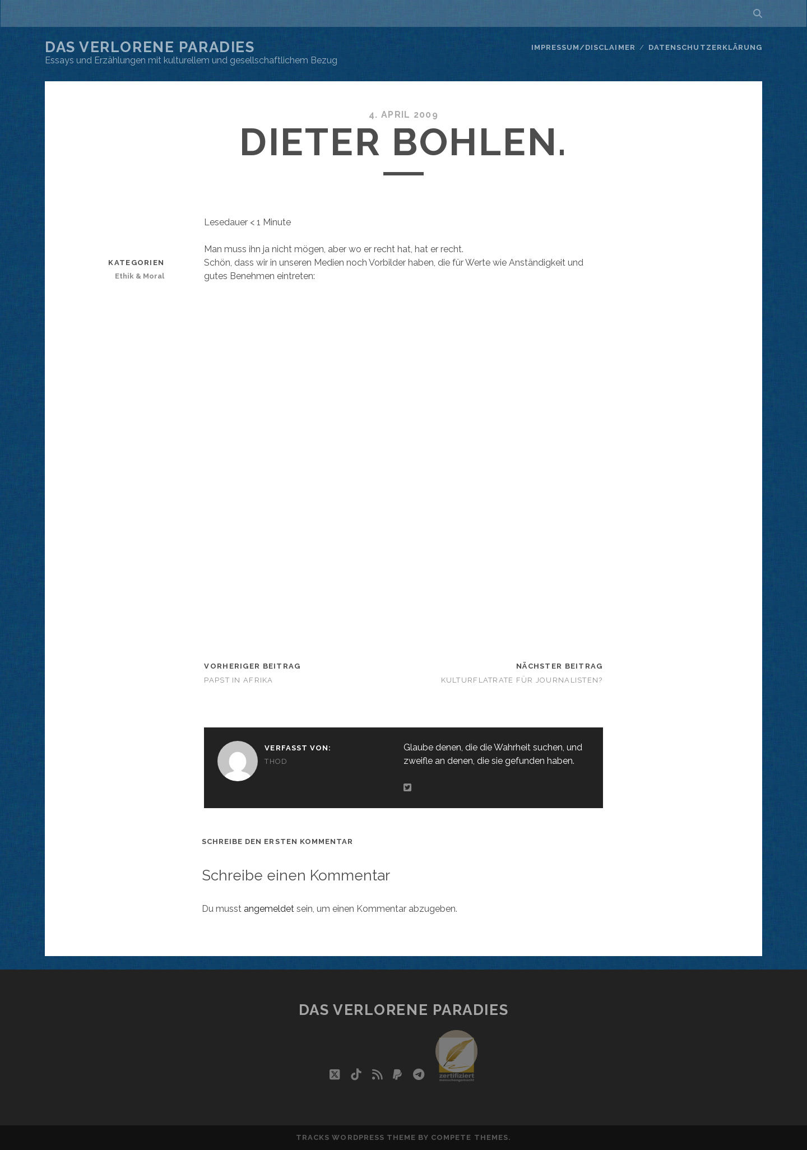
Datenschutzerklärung (705, 47)
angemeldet (269, 908)
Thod (276, 761)
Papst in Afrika (238, 680)
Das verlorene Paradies (149, 47)
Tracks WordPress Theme (356, 1137)
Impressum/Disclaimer (583, 47)
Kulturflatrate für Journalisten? (522, 680)
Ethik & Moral (139, 276)
